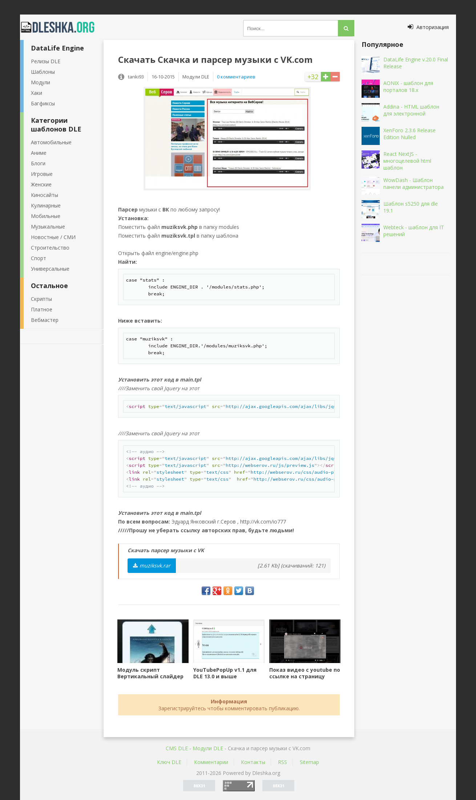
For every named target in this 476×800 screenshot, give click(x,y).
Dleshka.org (62, 27)
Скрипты (41, 298)
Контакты (253, 762)
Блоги (38, 163)
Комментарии (211, 762)
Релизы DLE (45, 61)
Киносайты (44, 194)
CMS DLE (177, 748)
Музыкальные (48, 226)
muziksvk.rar (151, 565)
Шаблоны (43, 71)
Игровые (42, 173)
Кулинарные (46, 205)
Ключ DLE (169, 762)
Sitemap (309, 762)
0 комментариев (236, 76)
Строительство (50, 247)
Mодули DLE (208, 748)
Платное (41, 309)
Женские (41, 184)
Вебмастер (45, 319)
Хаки (36, 92)
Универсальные (50, 268)
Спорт (38, 258)
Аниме (39, 152)
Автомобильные (51, 142)
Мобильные (45, 216)
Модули (40, 82)
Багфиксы (43, 103)
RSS (282, 762)
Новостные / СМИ (53, 237)
